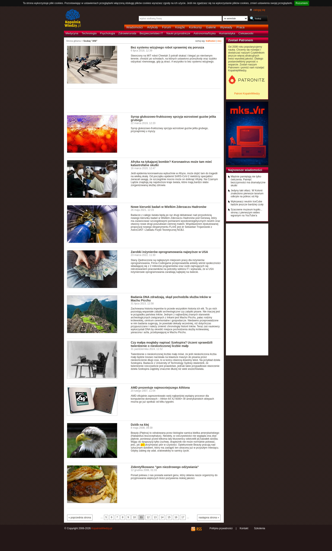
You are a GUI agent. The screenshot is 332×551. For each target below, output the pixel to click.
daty (219, 41)
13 (155, 517)
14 (162, 517)
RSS (199, 529)
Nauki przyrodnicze (178, 33)
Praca (241, 27)
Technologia (89, 33)
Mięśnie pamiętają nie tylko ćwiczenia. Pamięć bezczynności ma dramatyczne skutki (248, 181)
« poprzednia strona (80, 517)
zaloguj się (259, 9)
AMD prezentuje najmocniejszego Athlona (160, 387)
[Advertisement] (144, 100)
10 (134, 517)
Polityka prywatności (220, 528)
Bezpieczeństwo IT (151, 33)
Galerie (211, 27)
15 (168, 517)
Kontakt (244, 528)
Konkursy (195, 27)
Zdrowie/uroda (127, 33)
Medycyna (72, 33)
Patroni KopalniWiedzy (247, 93)
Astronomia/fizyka (205, 33)
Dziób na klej (140, 424)
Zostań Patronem (240, 40)
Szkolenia (259, 528)
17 (182, 517)
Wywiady (226, 27)
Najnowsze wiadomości (245, 170)
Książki (180, 27)
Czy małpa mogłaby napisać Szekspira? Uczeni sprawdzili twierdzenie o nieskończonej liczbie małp (172, 344)
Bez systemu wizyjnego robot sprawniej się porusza (167, 47)
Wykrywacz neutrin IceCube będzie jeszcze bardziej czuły (247, 203)
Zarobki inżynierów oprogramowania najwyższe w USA (169, 252)
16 (175, 517)
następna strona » (209, 517)
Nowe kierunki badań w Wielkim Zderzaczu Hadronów (168, 207)
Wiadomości (134, 27)
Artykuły (152, 27)
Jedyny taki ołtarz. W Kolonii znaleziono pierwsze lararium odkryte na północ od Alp (247, 193)
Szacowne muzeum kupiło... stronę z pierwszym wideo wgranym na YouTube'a (246, 212)
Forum (166, 27)
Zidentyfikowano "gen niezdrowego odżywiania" (165, 467)
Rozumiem (302, 3)
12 (148, 517)
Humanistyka (227, 33)
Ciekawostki (246, 33)
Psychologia (107, 33)
